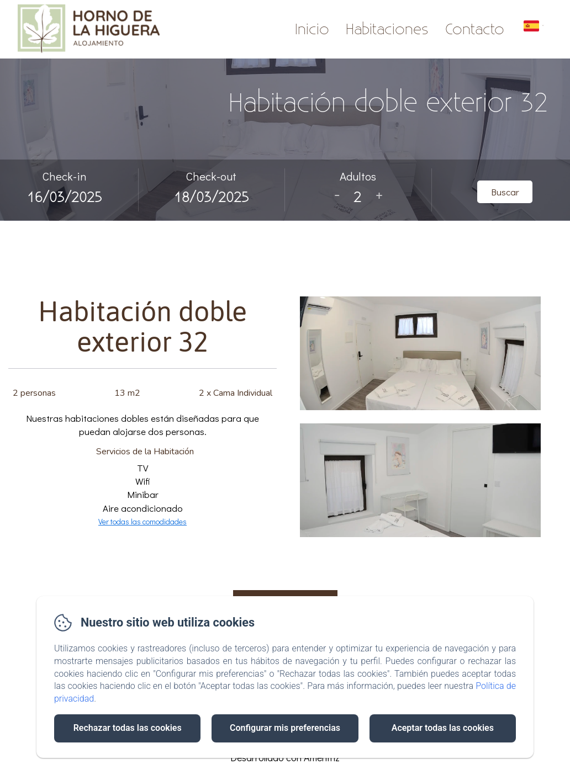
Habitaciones (387, 30)
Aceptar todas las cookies (443, 728)
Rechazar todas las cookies (127, 728)
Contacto (474, 30)
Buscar (505, 191)
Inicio (312, 30)
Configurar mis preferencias (285, 728)
